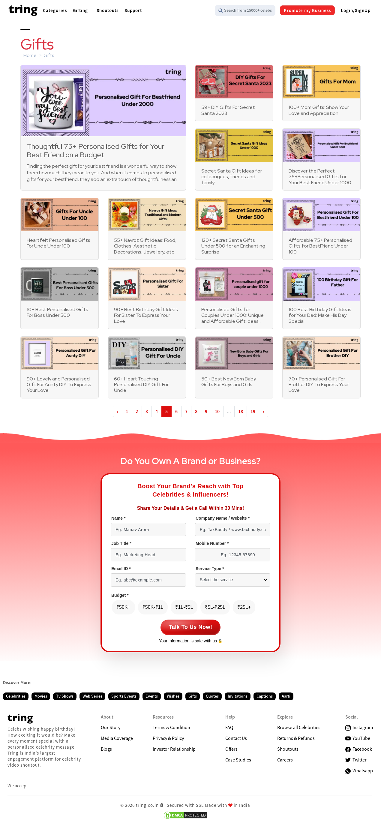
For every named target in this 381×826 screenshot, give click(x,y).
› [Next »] (263, 411)
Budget (120, 595)
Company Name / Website (223, 518)
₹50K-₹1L (153, 607)
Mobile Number (212, 543)
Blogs (106, 749)
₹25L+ (244, 607)
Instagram (359, 727)
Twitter (356, 760)
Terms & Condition (171, 727)
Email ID (121, 568)
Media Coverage (117, 738)
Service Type (210, 568)
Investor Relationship (174, 749)
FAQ (229, 727)
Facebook (358, 749)
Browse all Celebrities (298, 727)
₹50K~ (123, 607)
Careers (285, 760)
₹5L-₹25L (215, 607)
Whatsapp (359, 770)
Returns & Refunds (296, 738)
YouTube (357, 738)
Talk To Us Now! (190, 627)
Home (30, 55)
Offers (231, 749)
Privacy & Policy (168, 738)
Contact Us (236, 738)
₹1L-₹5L (184, 607)
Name (118, 518)
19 (252, 411)
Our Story (110, 727)
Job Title (121, 543)
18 (240, 411)
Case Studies (238, 760)
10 (217, 411)
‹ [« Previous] (117, 411)
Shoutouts (287, 749)
